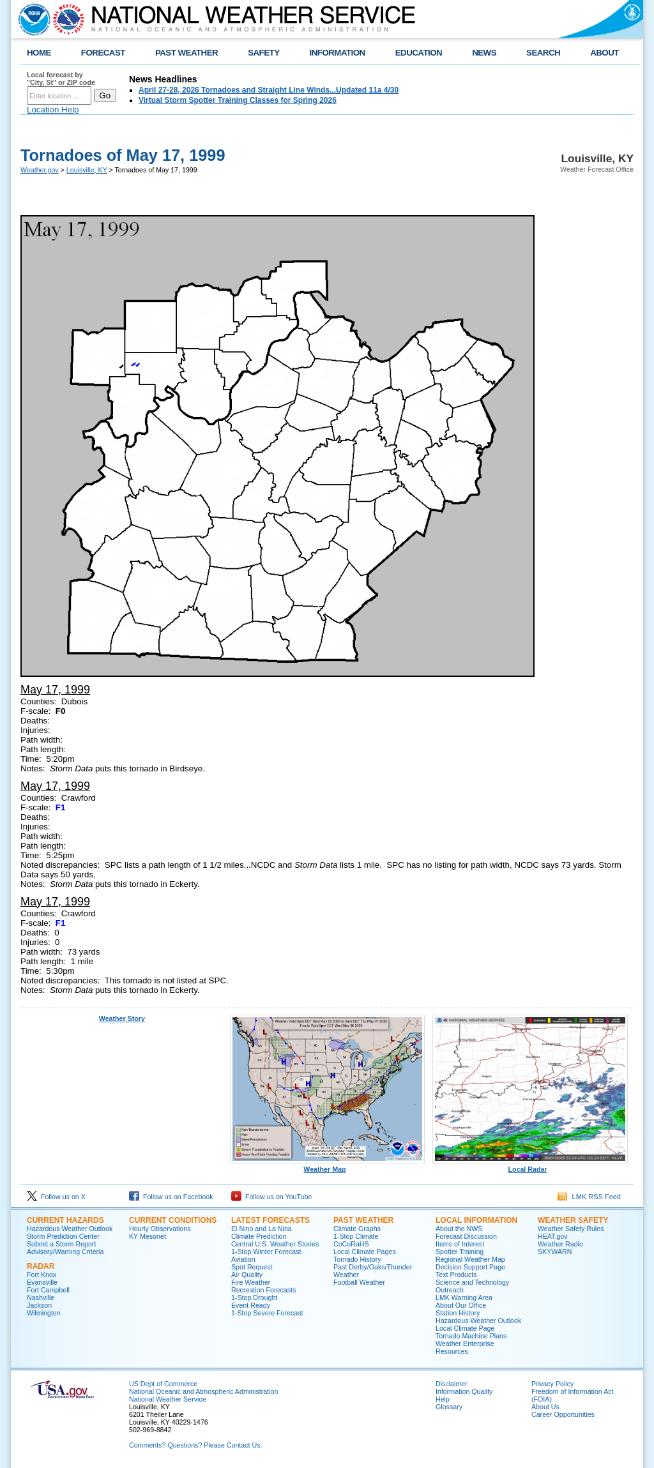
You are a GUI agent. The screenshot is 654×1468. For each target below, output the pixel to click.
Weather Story (122, 1018)
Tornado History (357, 1259)
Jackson (39, 1305)
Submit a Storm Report (61, 1244)
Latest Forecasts (270, 1220)
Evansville (42, 1282)
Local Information (476, 1220)
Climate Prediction (258, 1236)
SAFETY (263, 52)
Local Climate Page (465, 1328)
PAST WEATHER (186, 52)
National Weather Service (167, 1399)
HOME (39, 52)
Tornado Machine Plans (471, 1336)
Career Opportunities (563, 1414)
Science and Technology (472, 1282)
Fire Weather (250, 1282)
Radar (40, 1266)
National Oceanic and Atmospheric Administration (203, 1391)
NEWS (484, 52)
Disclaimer (452, 1384)
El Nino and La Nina (261, 1228)
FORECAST (103, 52)
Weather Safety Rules (571, 1228)
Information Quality (464, 1391)
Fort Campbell (48, 1290)
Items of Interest (460, 1244)
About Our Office (461, 1305)
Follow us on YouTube (271, 1196)
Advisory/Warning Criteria (65, 1251)
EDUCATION (418, 52)
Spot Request (252, 1267)
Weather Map (327, 1166)
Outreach (450, 1290)
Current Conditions (173, 1220)
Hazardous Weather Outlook (69, 1228)
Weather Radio (560, 1244)
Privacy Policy (552, 1384)
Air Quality (246, 1274)
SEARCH (543, 52)
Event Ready (250, 1305)
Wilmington (44, 1313)
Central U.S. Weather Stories (275, 1244)
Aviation (243, 1259)
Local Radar (530, 1166)
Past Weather (363, 1220)
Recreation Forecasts (263, 1290)
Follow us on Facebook (171, 1196)
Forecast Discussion (466, 1236)
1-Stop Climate (355, 1236)
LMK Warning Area (464, 1297)
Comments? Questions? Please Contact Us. (195, 1445)
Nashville (40, 1297)
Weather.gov (39, 170)
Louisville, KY (86, 170)
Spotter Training (459, 1251)
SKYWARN (555, 1251)
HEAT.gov (553, 1236)
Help (443, 1399)
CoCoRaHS (351, 1244)
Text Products (456, 1274)
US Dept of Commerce (163, 1384)
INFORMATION (337, 52)
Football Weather (359, 1282)
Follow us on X (56, 1196)
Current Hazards (65, 1220)
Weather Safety (573, 1220)
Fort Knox (41, 1274)
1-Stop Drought (254, 1297)
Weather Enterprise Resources (465, 1347)
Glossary (449, 1407)
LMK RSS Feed (589, 1196)
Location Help (53, 109)
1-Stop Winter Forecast (266, 1251)
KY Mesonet (147, 1236)
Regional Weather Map (470, 1259)
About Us (545, 1407)
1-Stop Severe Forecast (267, 1313)
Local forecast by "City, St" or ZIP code (61, 78)
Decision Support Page (470, 1267)
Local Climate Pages (364, 1251)
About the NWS (459, 1228)
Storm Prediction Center (63, 1236)
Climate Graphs (357, 1228)
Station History (458, 1313)
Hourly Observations (160, 1228)
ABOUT (604, 52)
